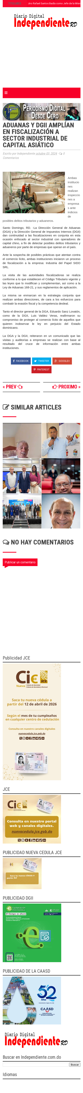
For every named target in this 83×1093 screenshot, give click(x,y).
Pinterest (41, 369)
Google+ (62, 360)
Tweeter (41, 360)
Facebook (21, 360)
